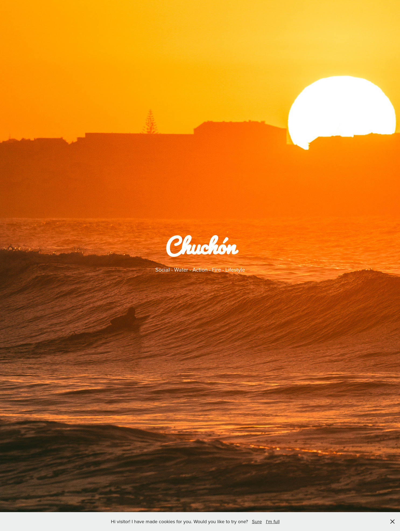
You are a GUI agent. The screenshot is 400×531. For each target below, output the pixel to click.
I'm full (273, 521)
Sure (257, 521)
